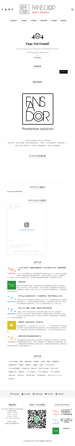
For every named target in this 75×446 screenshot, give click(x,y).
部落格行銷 (21, 372)
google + (60, 394)
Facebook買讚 (13, 361)
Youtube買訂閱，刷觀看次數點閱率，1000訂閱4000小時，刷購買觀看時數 (66, 412)
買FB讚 (43, 361)
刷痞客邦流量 (12, 375)
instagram (38, 394)
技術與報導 (43, 20)
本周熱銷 (33, 20)
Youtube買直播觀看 (14, 368)
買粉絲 (48, 361)
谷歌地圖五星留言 (41, 375)
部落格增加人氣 (12, 365)
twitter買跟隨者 (55, 372)
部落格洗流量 (28, 361)
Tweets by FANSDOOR (14, 191)
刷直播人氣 (33, 368)
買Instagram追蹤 (44, 368)
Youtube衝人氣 (49, 365)
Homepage (37, 57)
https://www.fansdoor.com (12, 423)
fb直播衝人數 (25, 368)
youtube (26, 394)
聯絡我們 (63, 20)
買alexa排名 (54, 368)
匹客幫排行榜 (20, 375)
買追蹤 (41, 365)
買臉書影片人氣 (12, 372)
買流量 (21, 361)
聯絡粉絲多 (66, 428)
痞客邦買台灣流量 (30, 375)
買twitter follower (54, 375)
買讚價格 (35, 365)
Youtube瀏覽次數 (43, 372)
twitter (49, 394)
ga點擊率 (20, 365)
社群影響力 (36, 361)
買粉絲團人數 (55, 361)
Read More (56, 145)
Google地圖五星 (30, 372)
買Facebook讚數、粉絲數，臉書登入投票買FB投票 (66, 420)
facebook (14, 394)
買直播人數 (28, 365)
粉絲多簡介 (13, 20)
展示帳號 (54, 20)
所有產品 (24, 20)
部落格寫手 (11, 378)
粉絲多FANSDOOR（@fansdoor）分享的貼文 (27, 251)
